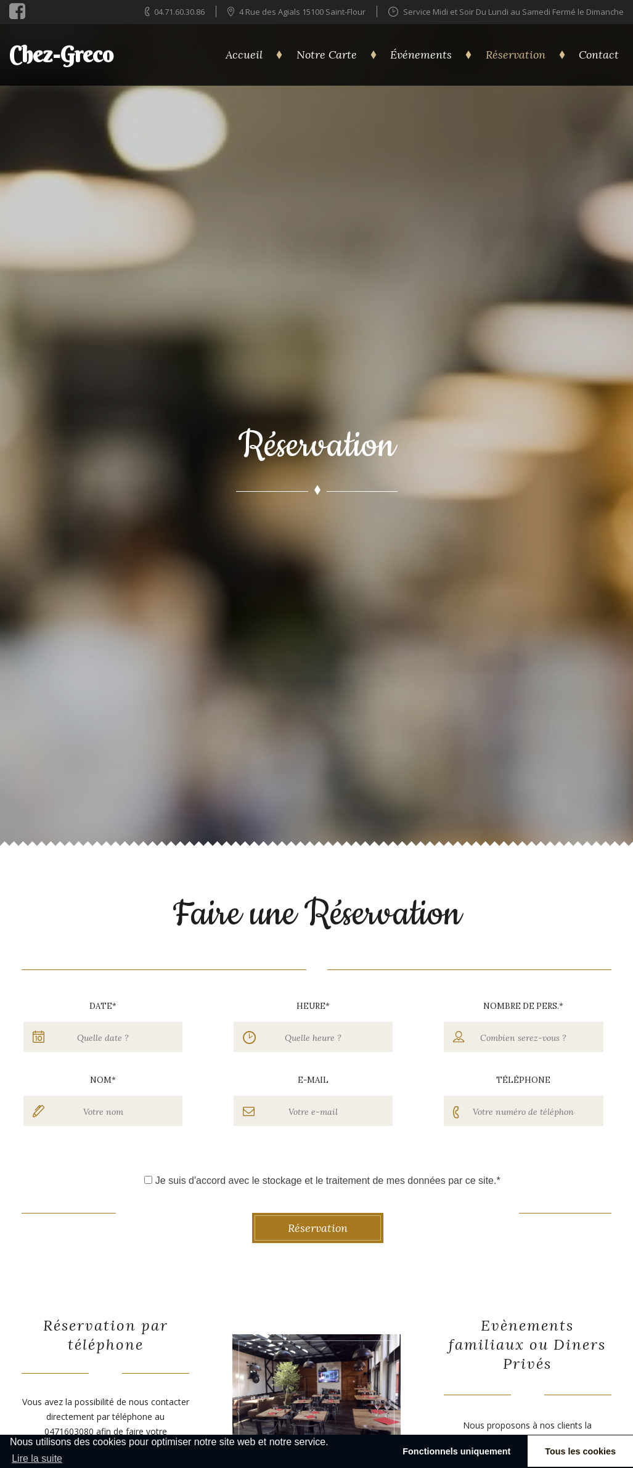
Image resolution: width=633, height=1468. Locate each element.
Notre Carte (326, 54)
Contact (599, 54)
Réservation (515, 54)
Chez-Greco (61, 54)
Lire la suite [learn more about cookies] (37, 1458)
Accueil (244, 54)
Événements (421, 54)
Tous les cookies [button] (580, 1451)
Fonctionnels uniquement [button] (456, 1451)
